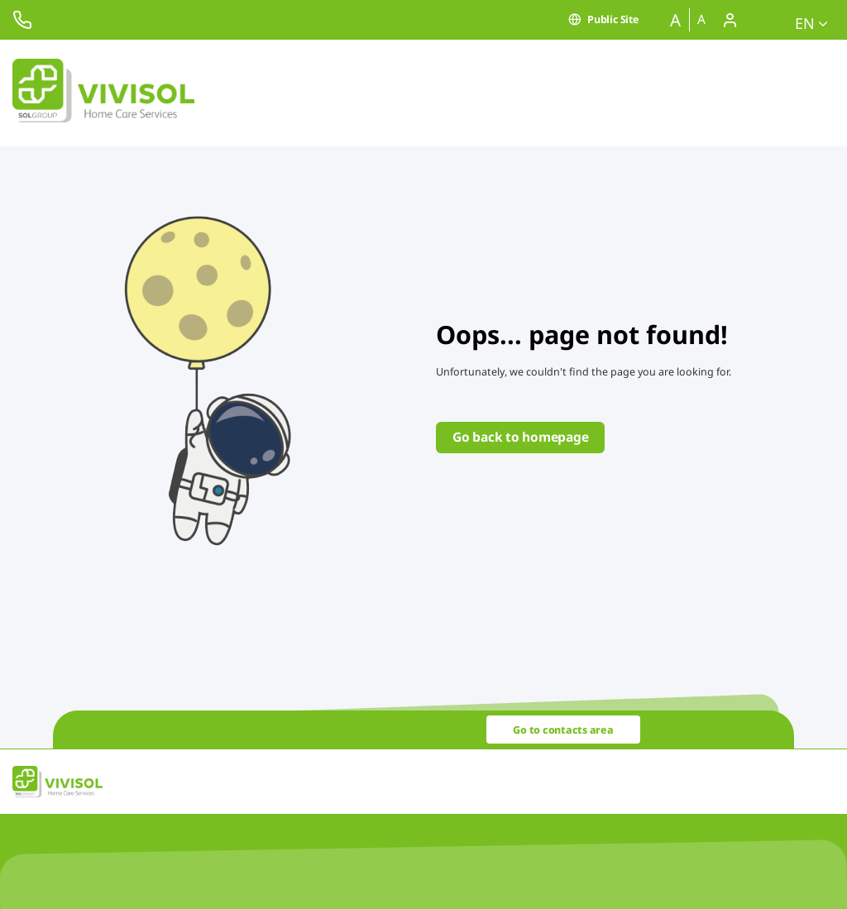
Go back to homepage (520, 437)
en (811, 23)
